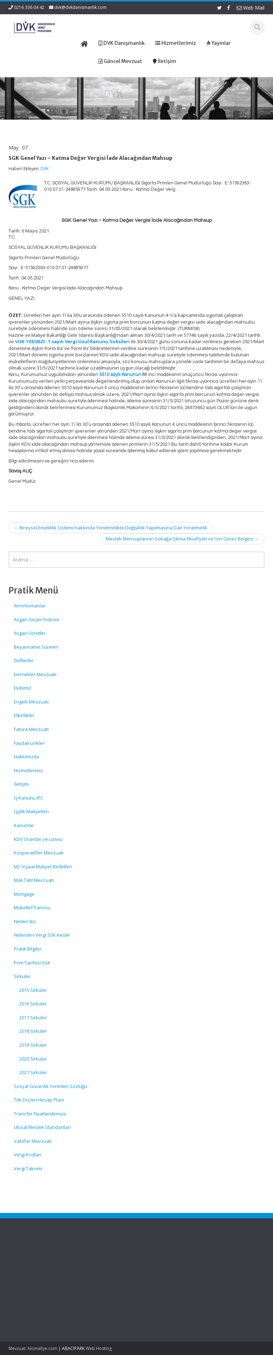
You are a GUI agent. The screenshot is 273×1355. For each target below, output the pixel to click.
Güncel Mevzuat (164, 1278)
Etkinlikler (24, 715)
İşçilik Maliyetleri (31, 811)
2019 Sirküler (33, 1045)
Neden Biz (25, 921)
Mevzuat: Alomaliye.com (33, 1348)
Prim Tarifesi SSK (32, 962)
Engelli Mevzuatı (31, 702)
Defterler (23, 660)
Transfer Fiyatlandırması (40, 1113)
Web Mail (250, 7)
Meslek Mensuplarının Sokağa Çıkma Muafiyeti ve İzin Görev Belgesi (182, 538)
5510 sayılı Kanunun (120, 374)
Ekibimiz (22, 688)
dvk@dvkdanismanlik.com (80, 7)
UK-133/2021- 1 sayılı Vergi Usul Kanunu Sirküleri (74, 341)
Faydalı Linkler (29, 743)
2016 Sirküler (33, 1003)
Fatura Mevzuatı (31, 729)
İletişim (21, 784)
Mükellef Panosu (32, 907)
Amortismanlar (30, 605)
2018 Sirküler (33, 1031)
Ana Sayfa (158, 1258)
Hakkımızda (26, 756)
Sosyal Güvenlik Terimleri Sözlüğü (50, 1086)
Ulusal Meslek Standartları (42, 1127)
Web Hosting (99, 1348)
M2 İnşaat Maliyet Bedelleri (43, 866)
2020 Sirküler (33, 1059)
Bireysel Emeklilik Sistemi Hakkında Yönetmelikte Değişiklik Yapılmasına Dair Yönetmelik (110, 527)
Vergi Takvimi (28, 1168)
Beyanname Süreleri (36, 647)
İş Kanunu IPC (28, 798)
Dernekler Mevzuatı (35, 674)
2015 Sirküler (33, 990)
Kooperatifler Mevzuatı (39, 852)
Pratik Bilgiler (28, 949)
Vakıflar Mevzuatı (33, 1141)
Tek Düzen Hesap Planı (39, 1100)
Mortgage (24, 894)
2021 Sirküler (33, 1072)
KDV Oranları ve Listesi (38, 839)
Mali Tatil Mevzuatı (34, 880)
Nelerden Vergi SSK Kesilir (42, 935)
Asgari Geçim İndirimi (36, 619)
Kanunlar (24, 825)
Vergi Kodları (27, 1154)
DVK (45, 169)
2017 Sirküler (33, 1017)
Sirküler (22, 976)
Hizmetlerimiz (28, 770)
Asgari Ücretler (30, 633)
